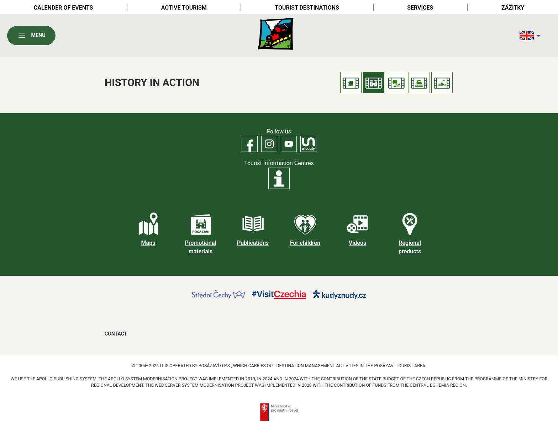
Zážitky (512, 7)
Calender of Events (63, 7)
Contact (116, 334)
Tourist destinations (307, 7)
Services (420, 7)
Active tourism (184, 7)
